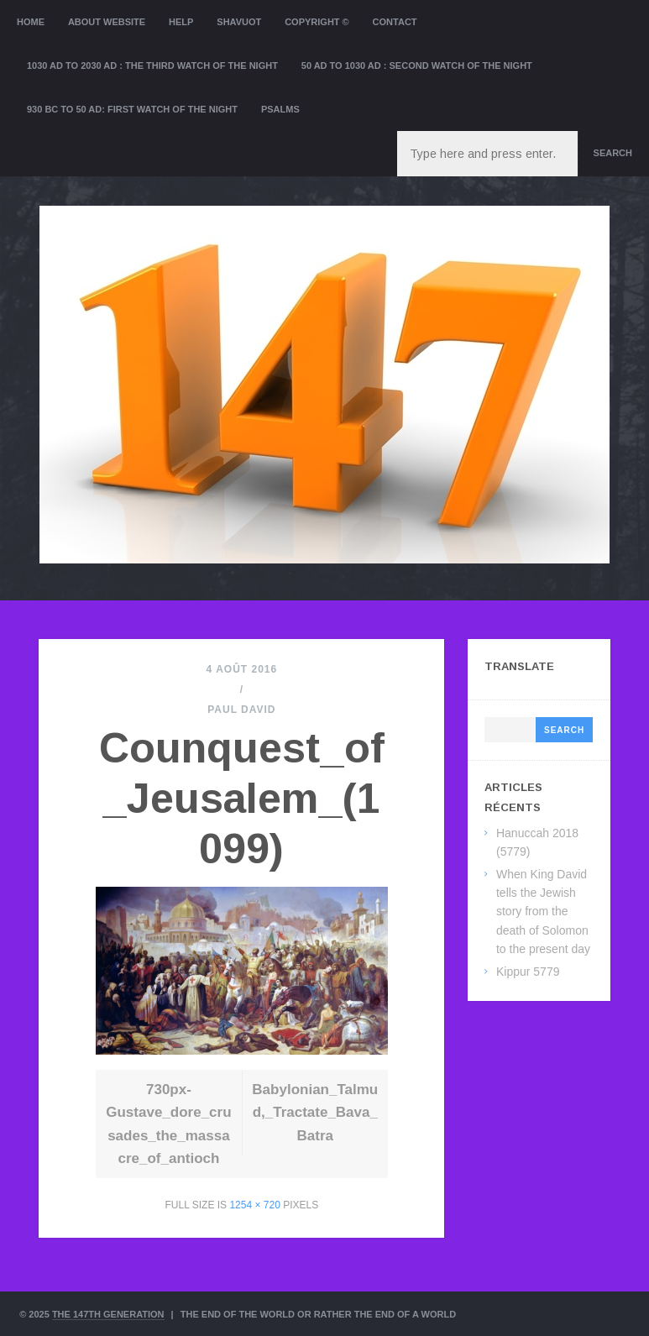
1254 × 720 (254, 1205)
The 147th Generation (108, 1314)
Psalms (280, 109)
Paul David (241, 709)
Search (613, 153)
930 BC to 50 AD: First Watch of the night (132, 109)
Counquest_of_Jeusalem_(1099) (242, 798)
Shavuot (239, 22)
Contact (395, 22)
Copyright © (317, 22)
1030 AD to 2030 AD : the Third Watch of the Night (152, 65)
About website (106, 22)
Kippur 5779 (528, 971)
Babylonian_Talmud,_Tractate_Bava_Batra (315, 1112)
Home (30, 22)
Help (181, 22)
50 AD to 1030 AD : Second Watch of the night (416, 65)
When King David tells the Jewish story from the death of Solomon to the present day (543, 911)
